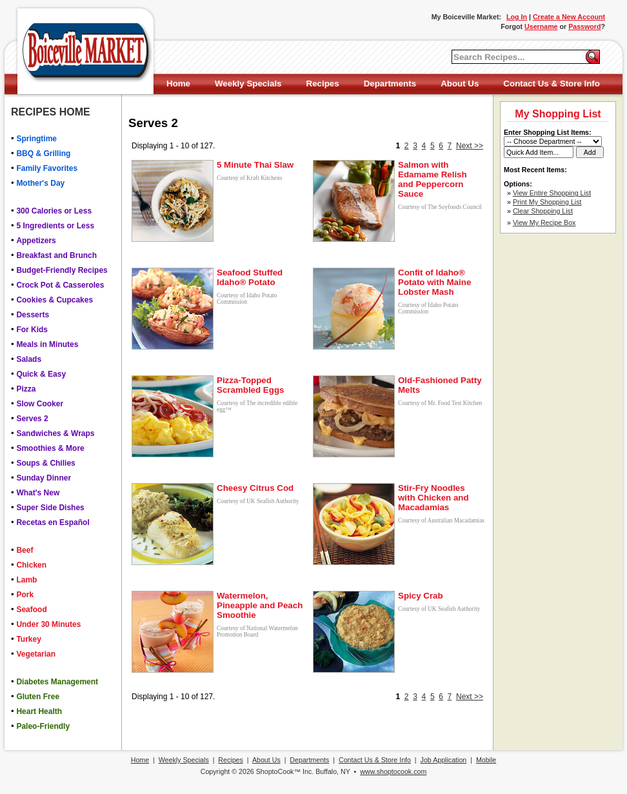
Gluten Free (37, 696)
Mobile (486, 760)
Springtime (36, 138)
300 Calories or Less (54, 210)
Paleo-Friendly (43, 726)
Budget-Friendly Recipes (61, 270)
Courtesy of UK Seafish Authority (258, 501)
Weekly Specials (248, 83)
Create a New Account (569, 17)
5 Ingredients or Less (55, 225)
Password (584, 26)
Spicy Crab (420, 595)
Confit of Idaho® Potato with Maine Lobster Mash (434, 282)
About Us (460, 83)
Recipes (322, 83)
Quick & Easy (41, 374)
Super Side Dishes (50, 507)
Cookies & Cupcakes (54, 299)
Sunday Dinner (43, 477)
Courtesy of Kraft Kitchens (249, 178)
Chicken (31, 565)
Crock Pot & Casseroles (60, 285)
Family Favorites (46, 168)
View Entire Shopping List (552, 193)
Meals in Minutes (47, 344)
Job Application (444, 760)
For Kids (32, 329)
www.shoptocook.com (393, 771)
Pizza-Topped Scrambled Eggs (250, 385)
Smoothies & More (50, 448)
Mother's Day (40, 183)
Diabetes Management (57, 681)
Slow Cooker (39, 403)
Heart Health (39, 711)
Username (541, 26)
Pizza (25, 388)
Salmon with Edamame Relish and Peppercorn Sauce (432, 179)
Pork (25, 594)
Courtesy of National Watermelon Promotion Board (257, 631)
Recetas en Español (52, 522)
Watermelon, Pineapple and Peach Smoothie (260, 605)
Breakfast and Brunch (56, 255)
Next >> (469, 145)
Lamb (26, 579)
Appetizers (35, 240)
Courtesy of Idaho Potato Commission (247, 298)
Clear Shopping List (543, 211)
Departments (390, 83)
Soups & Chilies (45, 463)
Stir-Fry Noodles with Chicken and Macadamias (433, 497)
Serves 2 (32, 418)
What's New (37, 492)
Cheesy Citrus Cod (255, 488)
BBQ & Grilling (43, 153)
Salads (28, 359)
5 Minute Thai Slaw (255, 165)
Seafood (31, 609)
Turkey (28, 639)
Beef (24, 550)
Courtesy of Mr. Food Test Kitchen (440, 403)
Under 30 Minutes (48, 624)
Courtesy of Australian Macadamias (441, 520)
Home (178, 83)
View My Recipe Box (544, 222)
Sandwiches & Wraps (55, 433)
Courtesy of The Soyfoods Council (440, 207)
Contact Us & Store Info (551, 83)
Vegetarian (35, 654)
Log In (516, 17)
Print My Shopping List (547, 202)
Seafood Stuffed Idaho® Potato (250, 277)
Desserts (32, 314)
